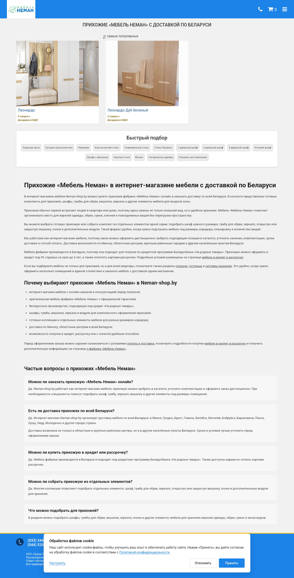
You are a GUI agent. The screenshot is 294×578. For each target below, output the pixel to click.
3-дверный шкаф (239, 147)
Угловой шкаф (262, 147)
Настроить (57, 563)
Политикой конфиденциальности (144, 552)
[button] (272, 9)
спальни (181, 266)
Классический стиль (107, 147)
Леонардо (26, 110)
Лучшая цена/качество (59, 147)
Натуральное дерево (161, 157)
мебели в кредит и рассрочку (225, 343)
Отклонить (203, 563)
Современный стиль (136, 147)
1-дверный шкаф (188, 147)
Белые (139, 157)
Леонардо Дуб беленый (127, 110)
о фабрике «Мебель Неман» (106, 348)
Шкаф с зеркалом (97, 157)
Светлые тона (121, 157)
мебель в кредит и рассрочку (222, 257)
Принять (231, 563)
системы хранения (218, 266)
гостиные (195, 266)
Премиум (83, 147)
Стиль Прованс (163, 147)
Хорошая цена (31, 147)
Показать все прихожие (193, 157)
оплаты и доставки (140, 343)
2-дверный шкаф (213, 147)
